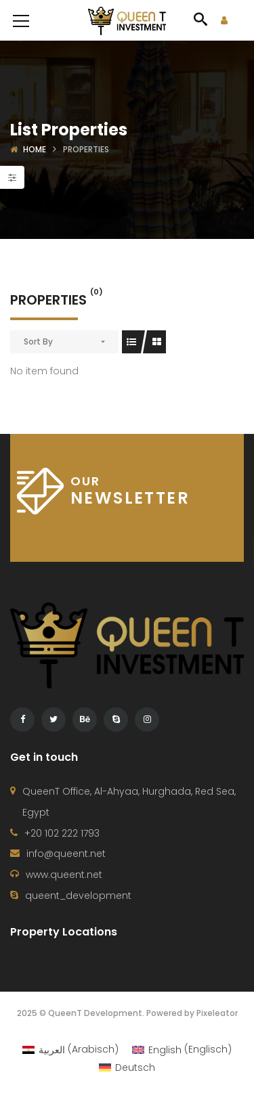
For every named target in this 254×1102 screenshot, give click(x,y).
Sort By (38, 341)
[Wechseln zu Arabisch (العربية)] (70, 1049)
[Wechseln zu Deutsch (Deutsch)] (127, 1067)
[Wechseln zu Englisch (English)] (181, 1049)
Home (34, 149)
